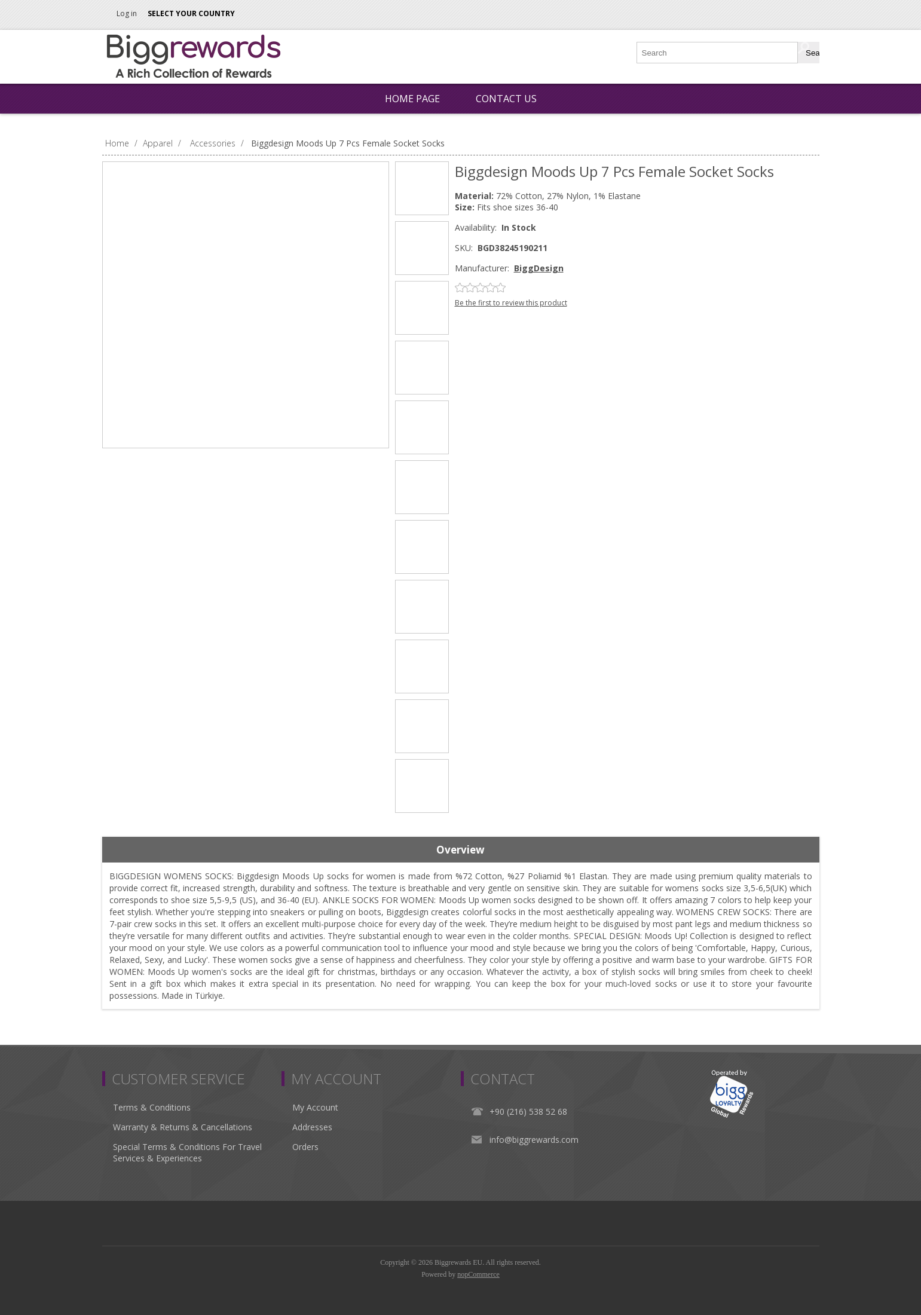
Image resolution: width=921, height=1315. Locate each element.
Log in (127, 13)
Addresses (312, 1127)
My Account (315, 1107)
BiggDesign (539, 268)
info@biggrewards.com (534, 1139)
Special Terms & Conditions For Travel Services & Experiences (187, 1152)
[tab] (460, 850)
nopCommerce (478, 1274)
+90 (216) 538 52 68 (528, 1111)
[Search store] (717, 52)
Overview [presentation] (460, 850)
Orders (305, 1146)
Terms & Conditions (152, 1107)
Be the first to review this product (511, 303)
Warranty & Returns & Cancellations (182, 1127)
